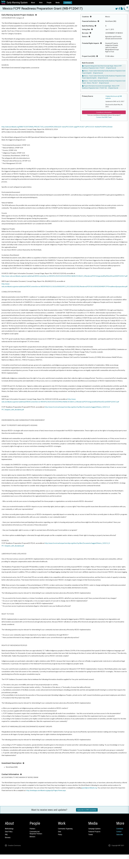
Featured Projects (94, 832)
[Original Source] (111, 68)
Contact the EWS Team (104, 117)
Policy (60, 835)
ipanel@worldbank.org (89, 788)
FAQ (6, 835)
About (33, 3)
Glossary (7, 837)
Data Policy (8, 832)
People (49, 3)
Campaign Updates (94, 829)
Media (58, 3)
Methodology (9, 829)
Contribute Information (104, 112)
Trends (90, 835)
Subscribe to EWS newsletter (86, 810)
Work (40, 3)
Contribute (68, 2)
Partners (32, 829)
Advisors (32, 837)
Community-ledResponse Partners (36, 833)
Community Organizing (65, 829)
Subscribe (119, 835)
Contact (118, 832)
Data (59, 832)
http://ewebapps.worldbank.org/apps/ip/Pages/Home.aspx (46, 790)
